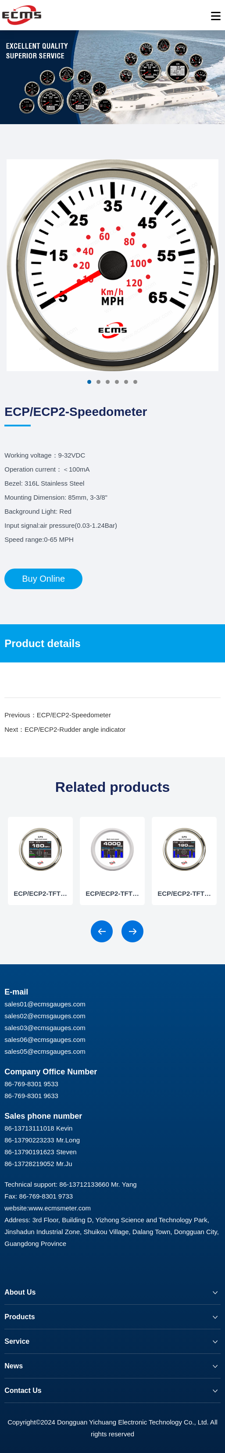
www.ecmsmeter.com (60, 1208)
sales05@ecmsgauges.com (44, 1051)
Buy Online (43, 578)
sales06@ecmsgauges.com (44, 1039)
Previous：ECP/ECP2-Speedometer (57, 715)
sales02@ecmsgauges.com (44, 1016)
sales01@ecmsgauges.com (44, 1004)
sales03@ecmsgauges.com (44, 1027)
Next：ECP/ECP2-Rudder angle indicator (64, 729)
